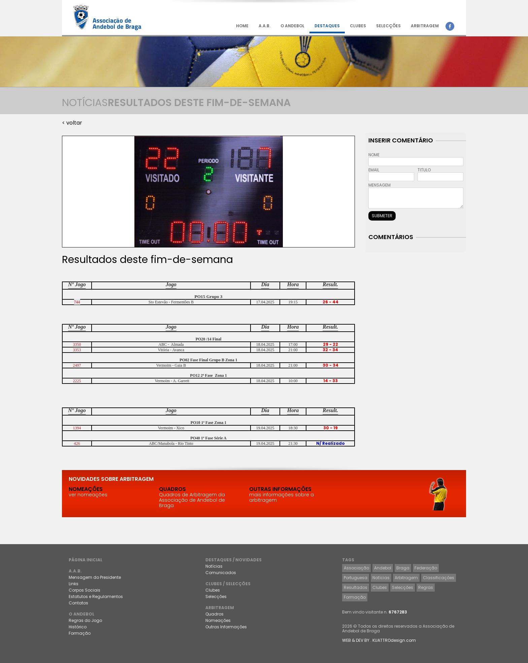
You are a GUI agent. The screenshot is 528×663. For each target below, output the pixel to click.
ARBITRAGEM (425, 26)
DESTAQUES (327, 26)
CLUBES (358, 26)
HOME (242, 26)
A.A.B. (264, 26)
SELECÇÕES (388, 26)
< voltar (72, 123)
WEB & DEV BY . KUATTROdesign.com (379, 640)
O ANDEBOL (292, 26)
